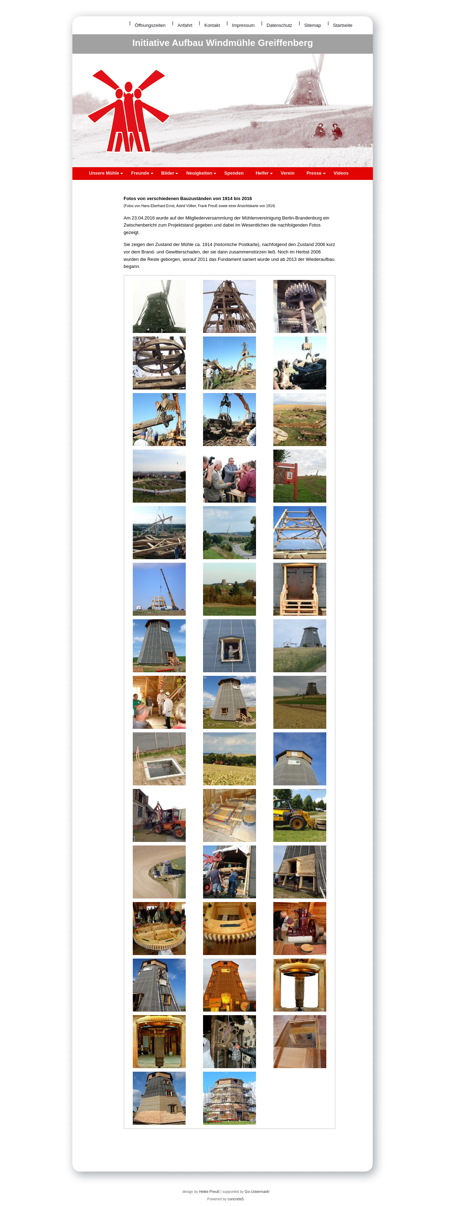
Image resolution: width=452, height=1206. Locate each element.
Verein (288, 173)
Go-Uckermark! (257, 1192)
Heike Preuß (209, 1192)
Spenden (234, 173)
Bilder (169, 173)
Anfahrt (185, 25)
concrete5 (236, 1199)
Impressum (243, 25)
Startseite (342, 25)
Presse (316, 173)
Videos (341, 173)
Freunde (142, 173)
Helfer (264, 173)
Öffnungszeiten (150, 25)
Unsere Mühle (106, 173)
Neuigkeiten (201, 173)
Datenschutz (279, 25)
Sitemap (312, 25)
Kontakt (212, 25)
